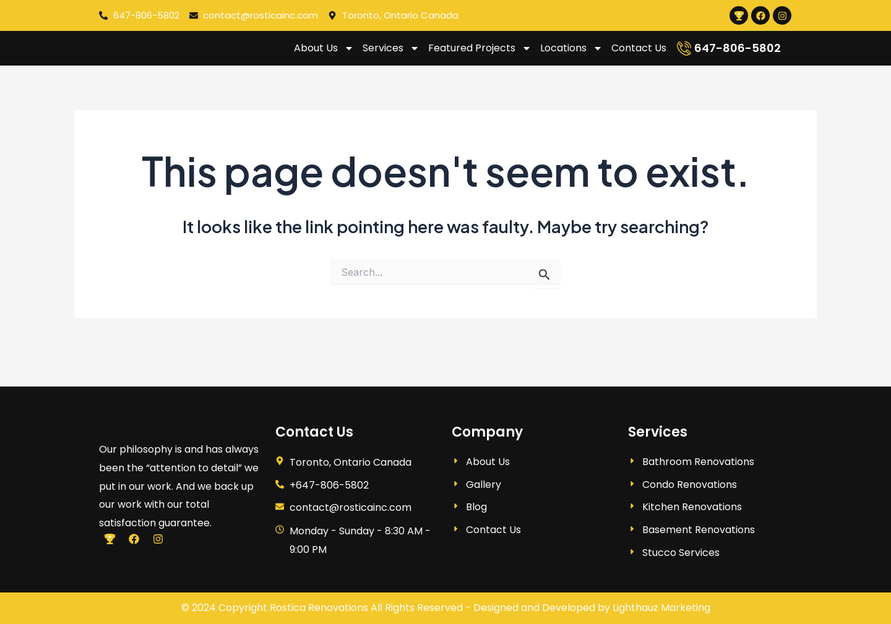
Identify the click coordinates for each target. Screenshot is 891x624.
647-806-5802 (737, 55)
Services (391, 56)
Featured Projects (480, 56)
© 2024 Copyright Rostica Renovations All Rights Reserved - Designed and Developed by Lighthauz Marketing (445, 607)
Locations (571, 56)
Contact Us (638, 55)
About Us (324, 56)
